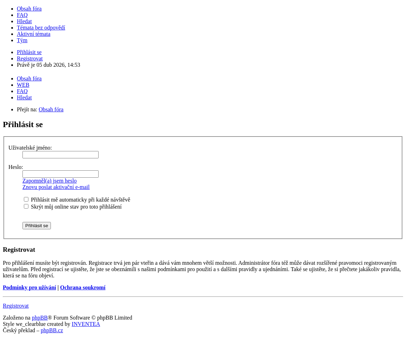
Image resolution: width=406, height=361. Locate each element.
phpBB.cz (52, 330)
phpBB (40, 318)
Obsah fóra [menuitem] (29, 9)
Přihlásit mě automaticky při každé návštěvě (77, 200)
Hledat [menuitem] (24, 21)
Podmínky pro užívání (29, 287)
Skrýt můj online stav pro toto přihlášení (73, 207)
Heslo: (15, 167)
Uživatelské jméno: (30, 148)
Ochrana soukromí (82, 287)
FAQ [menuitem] (22, 15)
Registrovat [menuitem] (30, 58)
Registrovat (16, 306)
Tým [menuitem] (22, 40)
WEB (23, 85)
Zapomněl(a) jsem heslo (49, 181)
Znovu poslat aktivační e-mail (56, 187)
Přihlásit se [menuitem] (29, 52)
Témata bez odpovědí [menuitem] (41, 28)
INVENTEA (86, 324)
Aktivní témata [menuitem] (34, 34)
